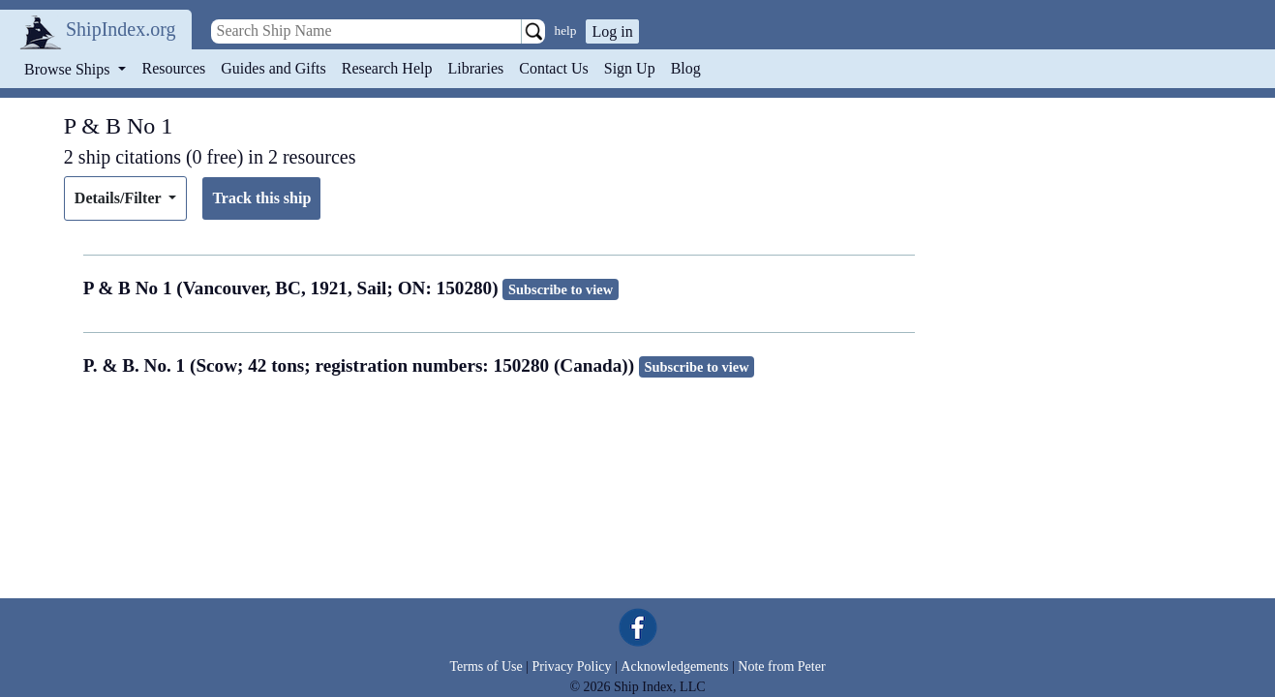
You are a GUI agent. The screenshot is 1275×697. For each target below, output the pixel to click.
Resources (174, 68)
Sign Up (629, 68)
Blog (686, 68)
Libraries (475, 68)
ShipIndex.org (121, 29)
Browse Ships (68, 69)
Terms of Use (485, 666)
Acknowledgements (674, 666)
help (566, 30)
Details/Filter (120, 198)
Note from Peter (781, 666)
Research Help (387, 68)
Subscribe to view (560, 289)
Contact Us (554, 68)
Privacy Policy (571, 666)
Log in (612, 31)
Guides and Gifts (273, 68)
